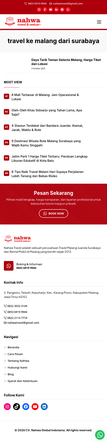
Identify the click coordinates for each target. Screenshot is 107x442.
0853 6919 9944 (37, 3)
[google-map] (8, 266)
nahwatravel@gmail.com (68, 3)
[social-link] (39, 9)
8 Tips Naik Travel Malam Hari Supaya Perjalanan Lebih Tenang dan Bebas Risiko (48, 174)
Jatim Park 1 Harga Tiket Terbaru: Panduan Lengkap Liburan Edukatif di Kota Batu (50, 158)
